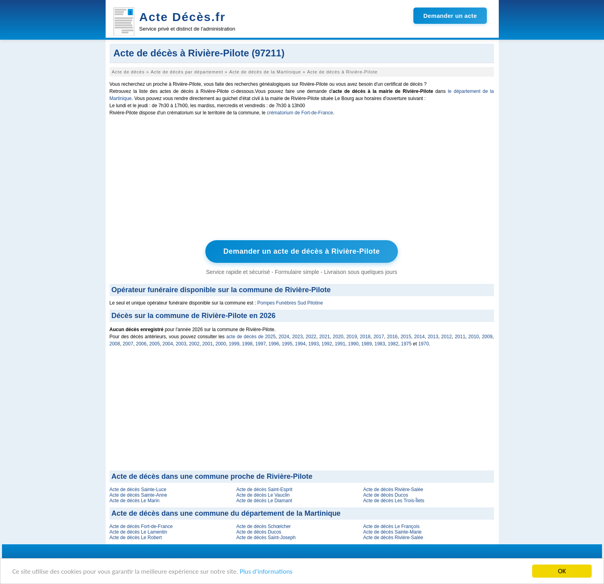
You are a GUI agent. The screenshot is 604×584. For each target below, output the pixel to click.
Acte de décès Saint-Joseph (265, 537)
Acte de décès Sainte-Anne (138, 495)
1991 (340, 344)
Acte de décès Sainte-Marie (392, 532)
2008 (115, 344)
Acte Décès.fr (182, 16)
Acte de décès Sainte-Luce (138, 489)
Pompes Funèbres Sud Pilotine (290, 303)
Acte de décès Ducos (385, 495)
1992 (327, 344)
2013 (433, 336)
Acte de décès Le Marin (135, 500)
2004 (167, 344)
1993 (313, 344)
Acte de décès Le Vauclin (263, 495)
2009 (487, 336)
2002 (194, 344)
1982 (393, 344)
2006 (141, 344)
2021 (324, 336)
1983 (379, 344)
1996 (273, 344)
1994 (300, 344)
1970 (423, 344)
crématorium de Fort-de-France (300, 113)
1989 (366, 344)
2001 (207, 344)
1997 (260, 344)
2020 (338, 336)
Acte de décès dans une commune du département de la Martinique (226, 513)
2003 (181, 344)
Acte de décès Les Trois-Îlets (393, 500)
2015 (406, 336)
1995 (287, 344)
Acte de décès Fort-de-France (141, 526)
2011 (460, 336)
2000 (221, 344)
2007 (128, 344)
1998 (247, 344)
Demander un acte (450, 15)
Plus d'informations (266, 572)
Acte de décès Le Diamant (264, 500)
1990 (353, 344)
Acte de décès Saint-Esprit (264, 489)
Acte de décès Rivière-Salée (393, 489)
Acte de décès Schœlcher (263, 526)
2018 (365, 336)
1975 (406, 344)
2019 (351, 336)
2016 (392, 336)
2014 (419, 336)
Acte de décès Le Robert (136, 537)
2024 (284, 336)
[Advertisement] (302, 179)
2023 (297, 336)
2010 (473, 336)
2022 (311, 336)
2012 (446, 336)
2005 (154, 344)
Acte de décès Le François (391, 526)
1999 (234, 344)
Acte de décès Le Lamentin (138, 532)
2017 (378, 336)
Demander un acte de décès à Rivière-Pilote (301, 251)
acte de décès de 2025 (251, 336)
